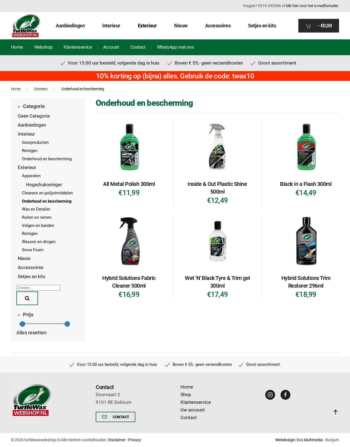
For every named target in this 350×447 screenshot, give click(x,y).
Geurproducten (35, 142)
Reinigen (29, 150)
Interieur (26, 134)
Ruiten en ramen (36, 217)
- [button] (319, 26)
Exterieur (27, 167)
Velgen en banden (38, 225)
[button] (335, 412)
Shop (185, 394)
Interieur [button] (111, 25)
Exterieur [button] (147, 25)
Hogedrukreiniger (44, 184)
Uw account (192, 410)
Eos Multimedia (310, 440)
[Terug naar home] (26, 25)
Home (17, 47)
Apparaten (31, 175)
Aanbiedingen (70, 25)
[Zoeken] (38, 288)
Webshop (43, 47)
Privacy (134, 440)
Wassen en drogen (39, 241)
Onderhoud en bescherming (47, 158)
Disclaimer (117, 440)
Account (111, 47)
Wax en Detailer (36, 209)
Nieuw (181, 25)
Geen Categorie (34, 116)
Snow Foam (32, 249)
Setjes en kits (262, 25)
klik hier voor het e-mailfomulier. (312, 6)
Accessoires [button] (218, 25)
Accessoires (30, 267)
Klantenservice (78, 47)
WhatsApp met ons (175, 47)
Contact (138, 47)
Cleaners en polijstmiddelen (47, 193)
